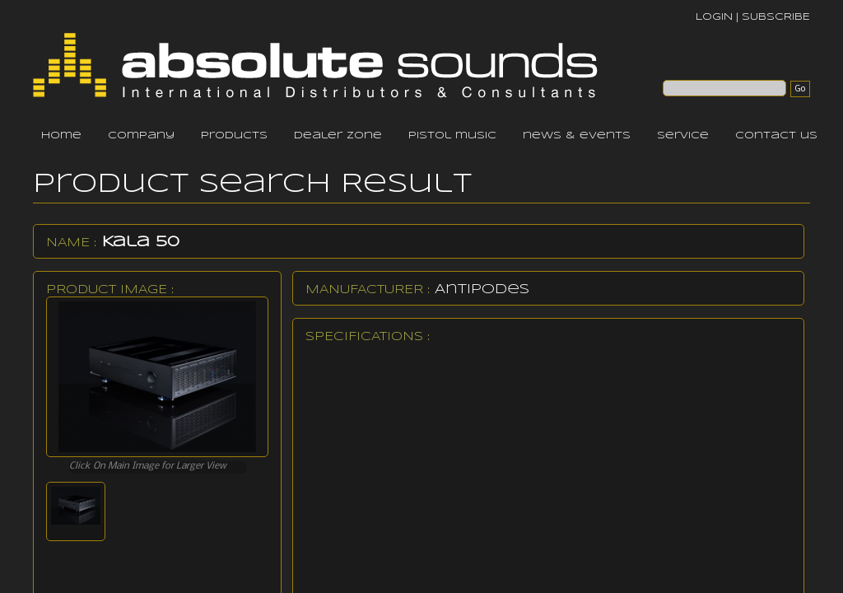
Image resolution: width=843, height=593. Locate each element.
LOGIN (714, 16)
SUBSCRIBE (776, 16)
